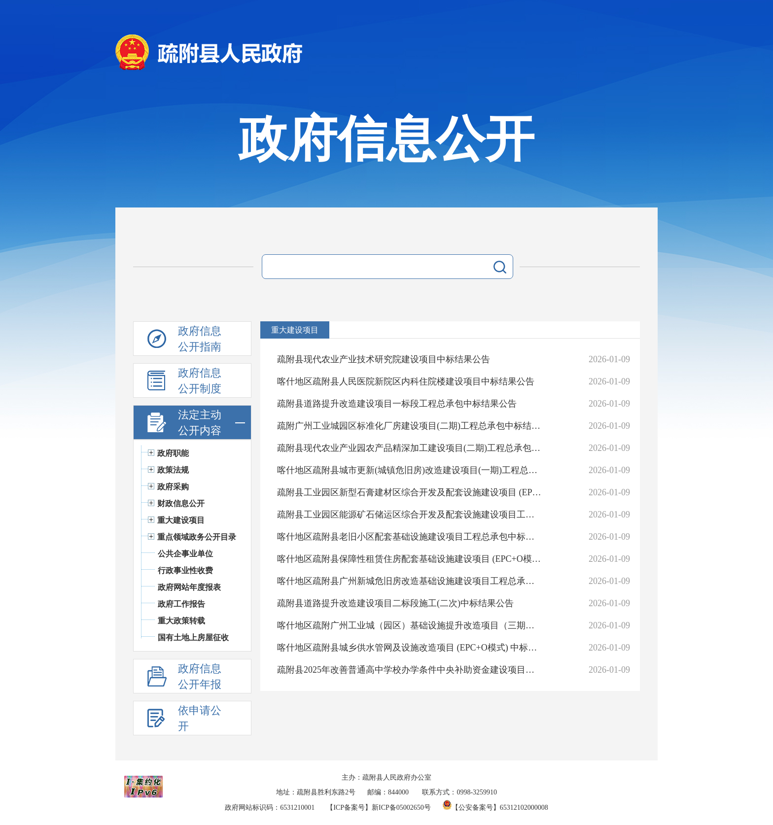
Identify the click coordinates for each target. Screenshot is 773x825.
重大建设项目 (181, 520)
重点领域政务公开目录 (196, 537)
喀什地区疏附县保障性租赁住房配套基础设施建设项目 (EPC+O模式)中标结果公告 (409, 559)
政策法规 (173, 470)
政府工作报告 (181, 604)
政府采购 (173, 486)
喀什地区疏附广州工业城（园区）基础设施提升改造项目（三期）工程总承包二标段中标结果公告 (409, 625)
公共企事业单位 (185, 554)
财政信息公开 (181, 503)
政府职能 (173, 453)
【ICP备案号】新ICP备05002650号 (378, 807)
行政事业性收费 (185, 570)
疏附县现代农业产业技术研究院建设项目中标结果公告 (383, 359)
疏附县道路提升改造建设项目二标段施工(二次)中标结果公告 (395, 603)
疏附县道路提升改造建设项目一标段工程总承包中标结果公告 (397, 404)
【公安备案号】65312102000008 (495, 807)
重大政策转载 (181, 621)
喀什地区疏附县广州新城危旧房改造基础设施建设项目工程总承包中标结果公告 (409, 581)
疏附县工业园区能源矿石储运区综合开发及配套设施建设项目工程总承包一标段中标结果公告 (409, 514)
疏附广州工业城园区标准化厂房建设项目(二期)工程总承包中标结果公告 (409, 426)
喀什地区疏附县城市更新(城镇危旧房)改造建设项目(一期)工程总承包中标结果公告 (409, 470)
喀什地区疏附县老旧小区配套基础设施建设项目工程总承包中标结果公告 (409, 537)
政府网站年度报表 (189, 587)
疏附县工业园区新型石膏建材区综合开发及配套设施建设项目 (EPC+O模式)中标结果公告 (409, 492)
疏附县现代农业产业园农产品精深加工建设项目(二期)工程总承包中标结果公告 (409, 448)
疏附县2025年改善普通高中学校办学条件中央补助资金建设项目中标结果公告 (409, 670)
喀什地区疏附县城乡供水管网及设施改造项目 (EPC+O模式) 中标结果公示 (409, 648)
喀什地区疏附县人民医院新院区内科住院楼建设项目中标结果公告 (405, 381)
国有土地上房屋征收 (193, 637)
